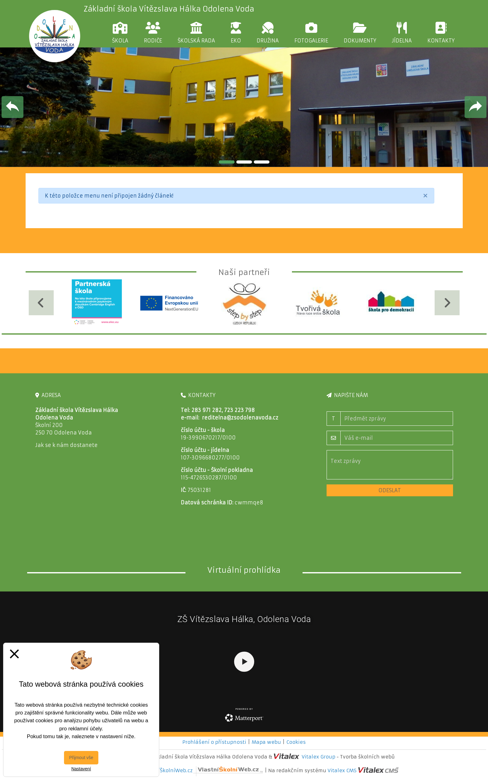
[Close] (425, 195)
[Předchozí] (41, 302)
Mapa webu (266, 742)
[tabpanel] (244, 107)
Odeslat (389, 490)
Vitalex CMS (342, 770)
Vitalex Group (318, 757)
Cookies (296, 742)
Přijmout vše (81, 757)
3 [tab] (261, 162)
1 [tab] (226, 162)
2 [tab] (244, 162)
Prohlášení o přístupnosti (214, 742)
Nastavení (81, 768)
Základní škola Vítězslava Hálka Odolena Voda (169, 9)
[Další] (447, 302)
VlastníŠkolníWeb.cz (203, 770)
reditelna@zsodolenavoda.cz (240, 418)
